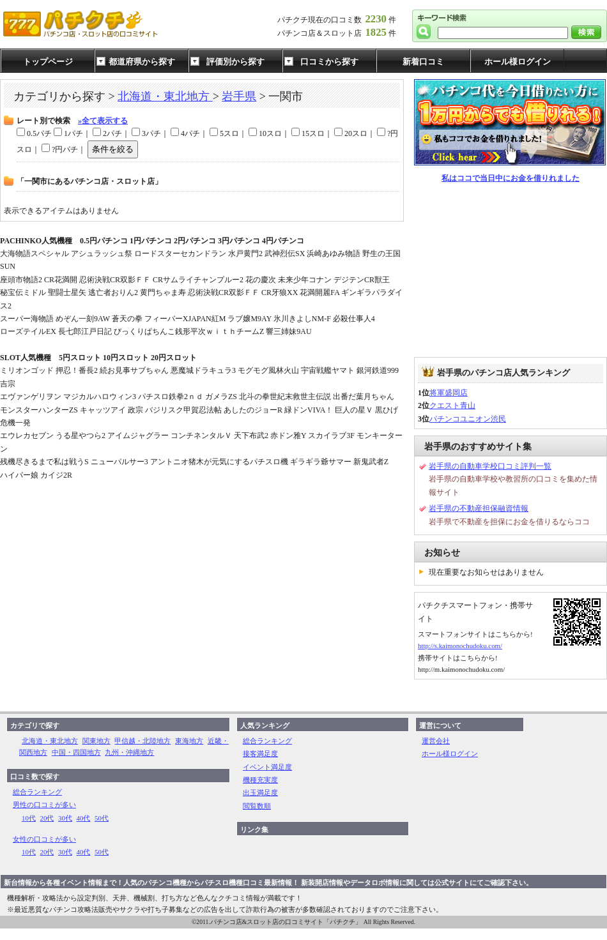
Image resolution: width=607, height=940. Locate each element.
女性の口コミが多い (44, 839)
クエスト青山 (452, 405)
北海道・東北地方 (165, 96)
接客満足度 (260, 753)
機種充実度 (260, 780)
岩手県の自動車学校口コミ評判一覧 (490, 466)
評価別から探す (235, 61)
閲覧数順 (257, 806)
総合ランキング (37, 792)
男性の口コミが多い (44, 804)
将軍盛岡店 (448, 392)
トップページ (48, 61)
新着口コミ (423, 61)
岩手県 (239, 96)
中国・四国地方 (76, 752)
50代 (102, 818)
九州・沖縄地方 (129, 752)
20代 (47, 818)
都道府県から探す (142, 61)
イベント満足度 (267, 767)
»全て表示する (103, 120)
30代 (65, 818)
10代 (29, 818)
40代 (84, 818)
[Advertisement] (510, 271)
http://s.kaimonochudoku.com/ (460, 645)
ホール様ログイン (517, 61)
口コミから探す (329, 61)
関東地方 (96, 741)
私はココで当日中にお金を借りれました (511, 178)
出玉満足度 (260, 792)
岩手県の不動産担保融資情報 (478, 508)
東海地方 (189, 741)
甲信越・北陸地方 (142, 741)
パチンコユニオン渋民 (467, 418)
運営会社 (436, 741)
